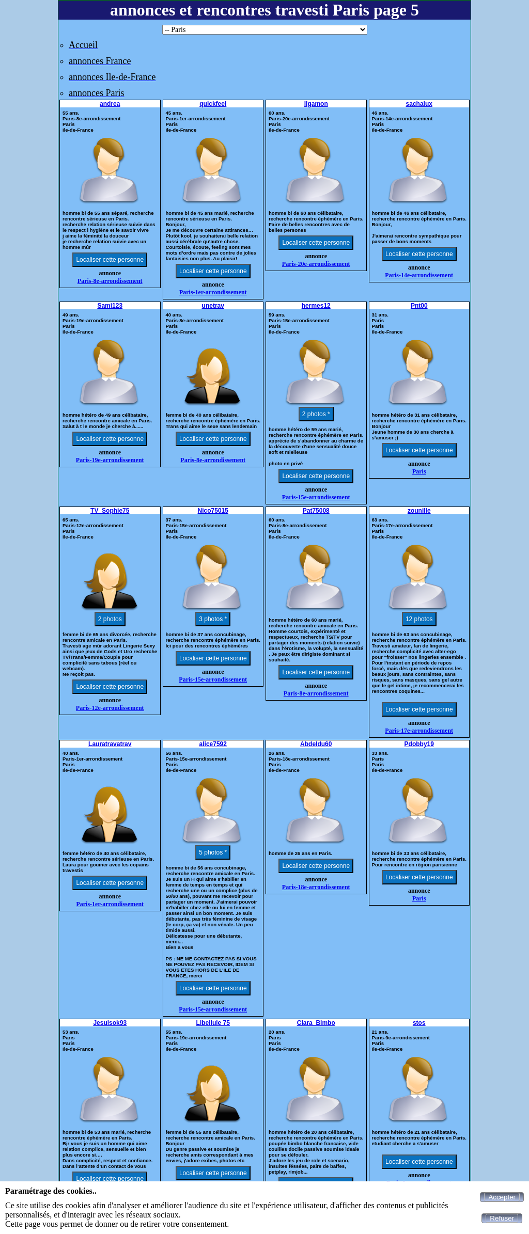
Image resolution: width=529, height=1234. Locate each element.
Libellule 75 (213, 1022)
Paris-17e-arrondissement (419, 730)
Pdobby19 (419, 744)
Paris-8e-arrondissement (110, 280)
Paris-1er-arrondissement (213, 292)
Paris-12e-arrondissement (110, 707)
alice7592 (213, 744)
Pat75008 (316, 510)
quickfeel (212, 103)
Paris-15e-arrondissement (316, 497)
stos (419, 1022)
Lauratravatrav (109, 744)
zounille (419, 510)
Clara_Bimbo (316, 1022)
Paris (419, 471)
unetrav (213, 305)
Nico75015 (213, 510)
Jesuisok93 (110, 1022)
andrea (110, 103)
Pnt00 (419, 305)
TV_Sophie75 (109, 510)
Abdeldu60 (316, 744)
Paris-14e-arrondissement (419, 275)
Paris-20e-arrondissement (316, 263)
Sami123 (109, 305)
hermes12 (316, 305)
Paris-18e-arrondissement (316, 887)
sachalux (419, 103)
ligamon (316, 103)
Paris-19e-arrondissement (110, 460)
